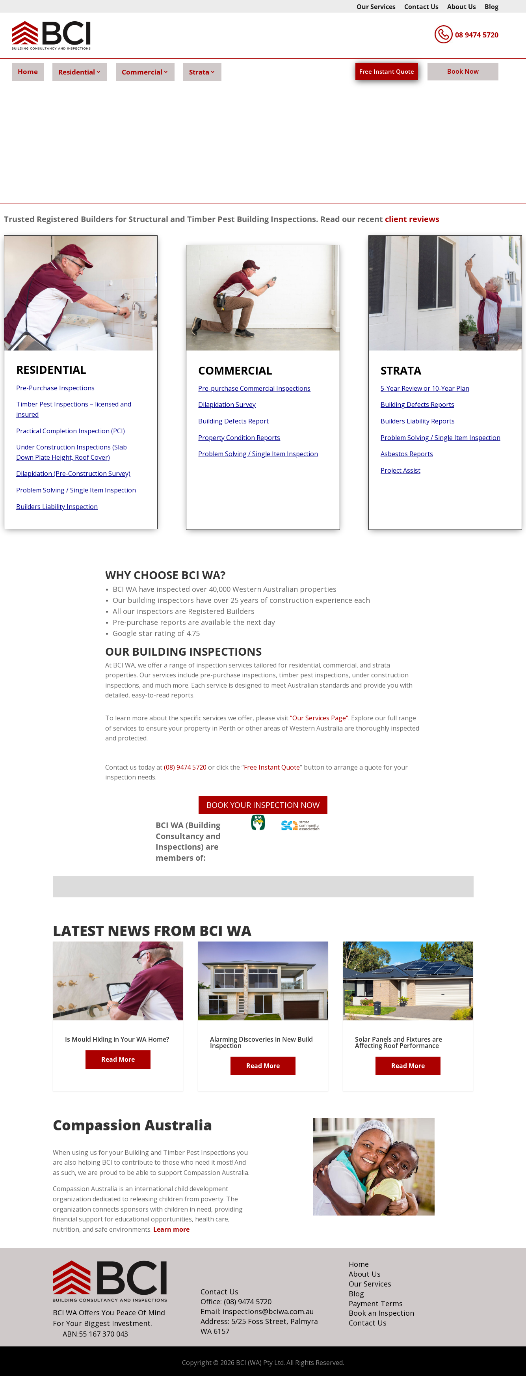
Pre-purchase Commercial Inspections (254, 388)
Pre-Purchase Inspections (55, 387)
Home (28, 71)
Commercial (142, 71)
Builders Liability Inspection (57, 506)
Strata (199, 71)
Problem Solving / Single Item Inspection (76, 490)
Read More (118, 1059)
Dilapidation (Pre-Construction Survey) (73, 473)
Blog (491, 7)
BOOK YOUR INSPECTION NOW (263, 805)
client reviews (412, 219)
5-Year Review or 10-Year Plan (425, 388)
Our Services (376, 7)
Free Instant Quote (386, 71)
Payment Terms (376, 1303)
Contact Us (421, 7)
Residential (76, 71)
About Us (461, 7)
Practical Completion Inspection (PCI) (70, 431)
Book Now (463, 71)
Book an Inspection (381, 1313)
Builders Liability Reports (418, 421)
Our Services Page (318, 718)
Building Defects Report (233, 421)
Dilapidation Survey (227, 404)
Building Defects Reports (417, 404)
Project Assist (400, 470)
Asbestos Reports (407, 453)
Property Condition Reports (239, 437)
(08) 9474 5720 (184, 767)
